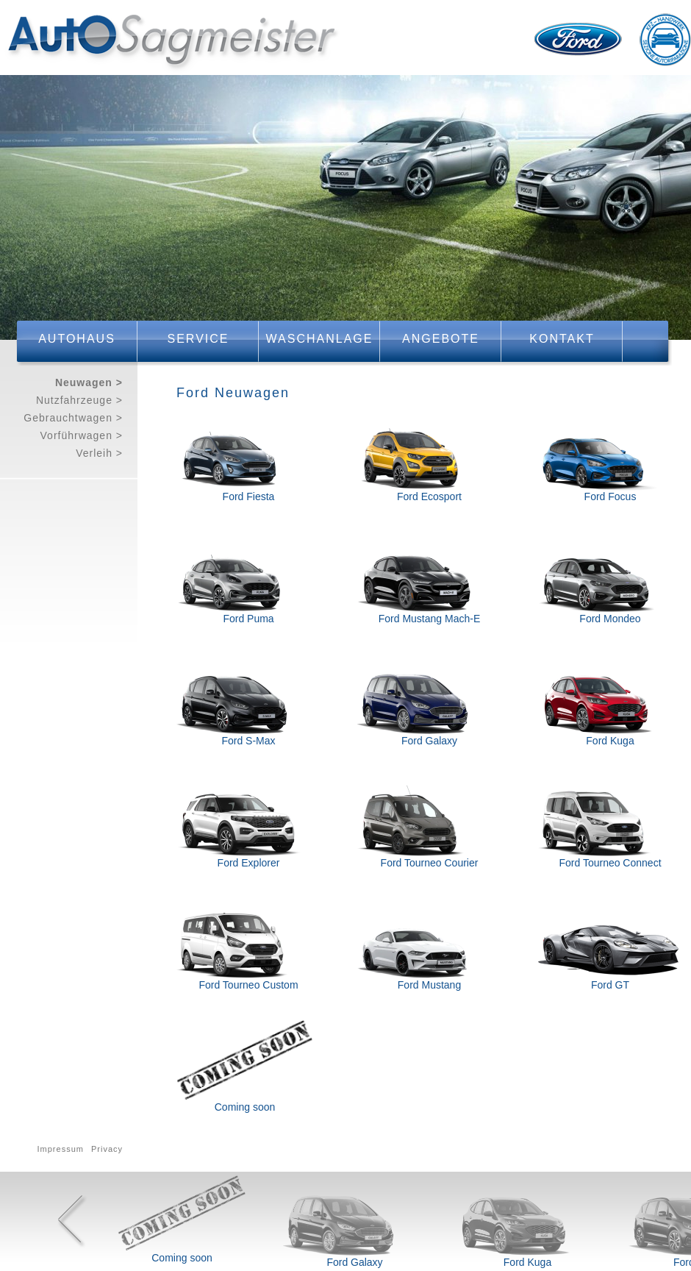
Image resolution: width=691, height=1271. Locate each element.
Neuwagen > (89, 382)
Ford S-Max (248, 741)
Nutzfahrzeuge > (79, 400)
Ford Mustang (429, 985)
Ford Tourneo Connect (610, 863)
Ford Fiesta (249, 496)
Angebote (440, 338)
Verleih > (99, 453)
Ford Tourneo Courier (430, 863)
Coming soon (245, 1107)
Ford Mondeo (609, 618)
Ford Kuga (610, 741)
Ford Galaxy (429, 741)
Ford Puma (248, 618)
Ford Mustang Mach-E (430, 618)
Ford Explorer (249, 863)
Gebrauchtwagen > (73, 418)
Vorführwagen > (81, 435)
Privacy (107, 1148)
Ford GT (610, 985)
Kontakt (561, 338)
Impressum (60, 1148)
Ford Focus (610, 496)
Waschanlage (319, 338)
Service (198, 338)
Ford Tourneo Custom (248, 985)
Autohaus (76, 338)
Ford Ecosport (429, 496)
